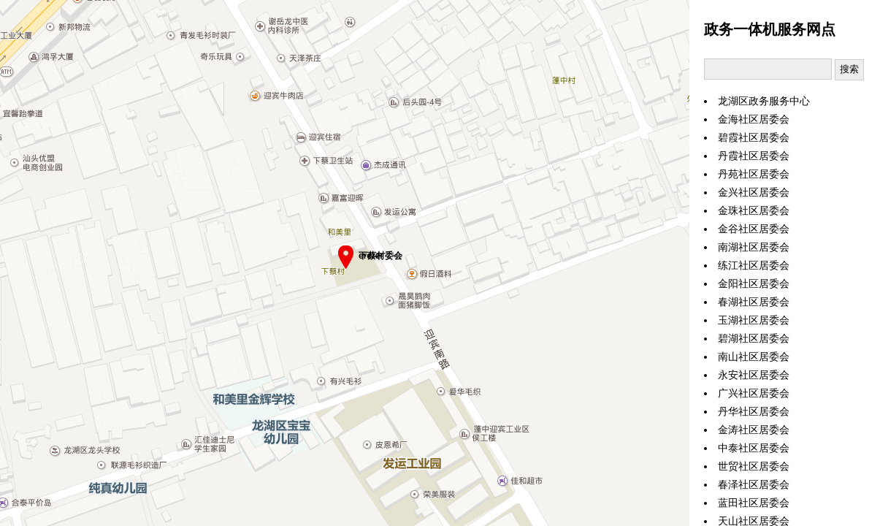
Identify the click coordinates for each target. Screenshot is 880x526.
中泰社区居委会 (753, 448)
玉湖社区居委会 (753, 320)
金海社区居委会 (753, 119)
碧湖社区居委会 (753, 338)
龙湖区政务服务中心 (764, 101)
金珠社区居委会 (753, 210)
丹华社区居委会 (753, 411)
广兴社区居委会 (753, 393)
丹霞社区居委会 (753, 155)
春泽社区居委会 (753, 484)
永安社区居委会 (753, 375)
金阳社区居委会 (753, 283)
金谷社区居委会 (753, 229)
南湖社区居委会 (753, 247)
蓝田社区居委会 (753, 503)
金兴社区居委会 (753, 192)
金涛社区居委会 (753, 429)
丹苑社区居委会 (753, 174)
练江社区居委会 (753, 265)
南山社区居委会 (753, 356)
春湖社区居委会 (753, 302)
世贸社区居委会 (753, 466)
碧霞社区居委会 (753, 137)
